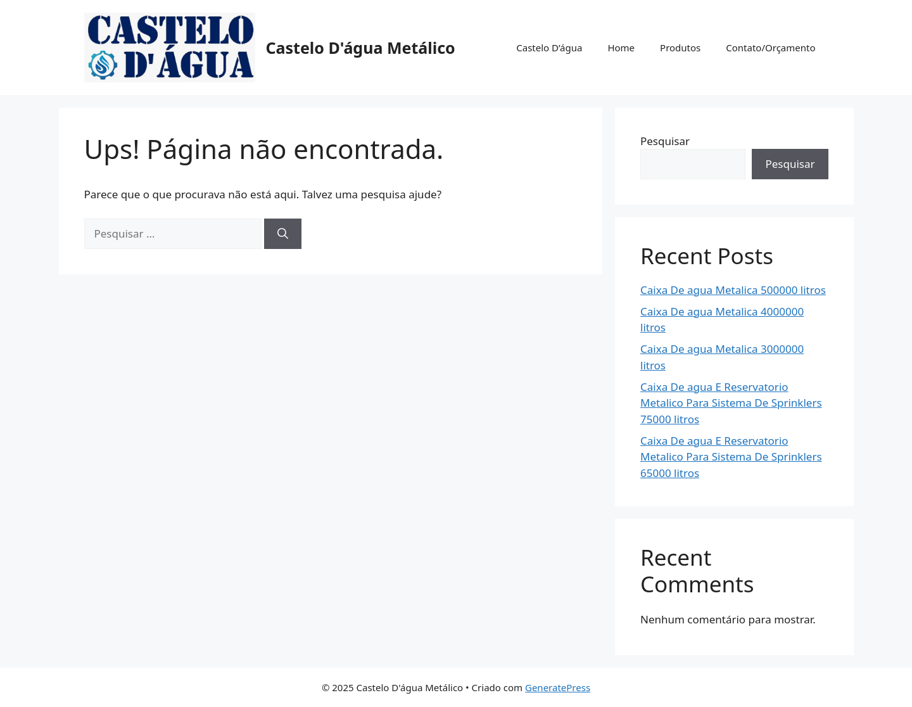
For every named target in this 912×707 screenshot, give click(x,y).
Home (621, 47)
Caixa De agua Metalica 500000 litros (733, 290)
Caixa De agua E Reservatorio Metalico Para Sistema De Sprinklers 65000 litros (731, 456)
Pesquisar (665, 141)
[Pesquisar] (282, 234)
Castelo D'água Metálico (360, 47)
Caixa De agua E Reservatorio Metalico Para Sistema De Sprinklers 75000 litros (731, 402)
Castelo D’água (549, 47)
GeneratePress (557, 687)
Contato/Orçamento (770, 47)
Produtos (680, 47)
